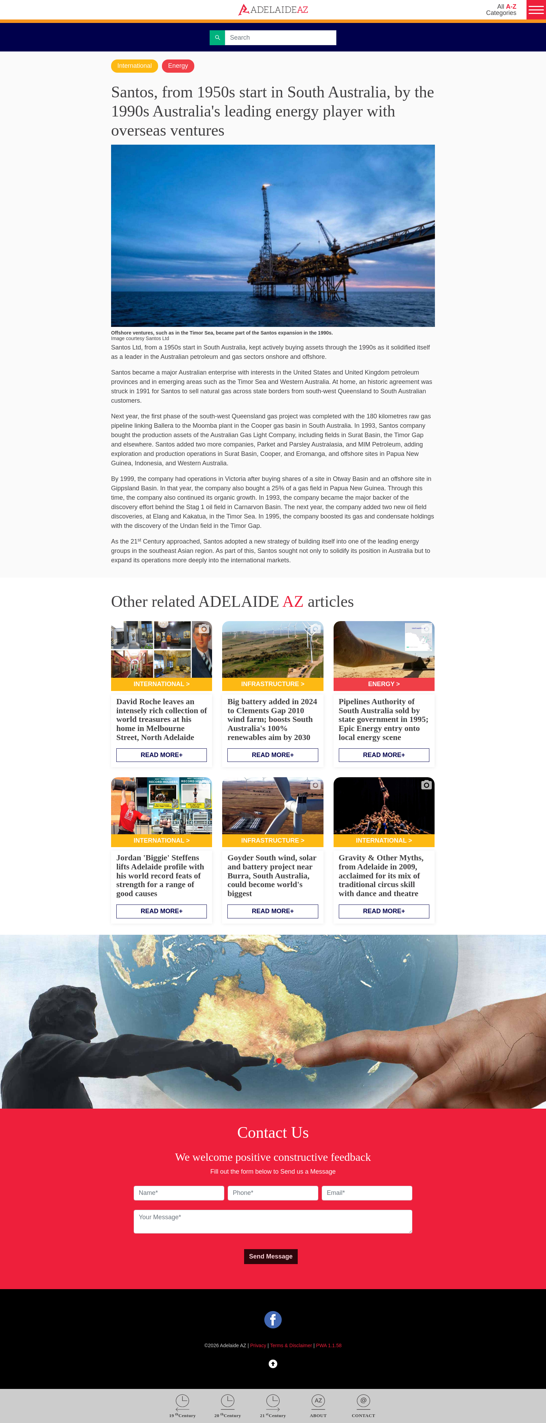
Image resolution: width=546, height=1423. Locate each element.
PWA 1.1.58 (329, 1345)
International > (162, 684)
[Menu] (536, 9)
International (134, 65)
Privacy (258, 1345)
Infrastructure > (273, 684)
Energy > (384, 684)
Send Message (270, 1256)
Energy (178, 65)
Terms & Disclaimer (291, 1345)
